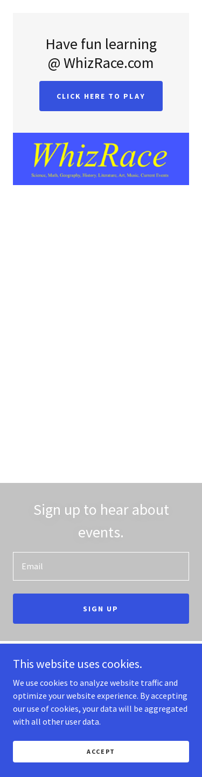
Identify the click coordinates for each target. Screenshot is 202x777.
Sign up (101, 609)
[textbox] (101, 566)
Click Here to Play (101, 96)
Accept (101, 751)
